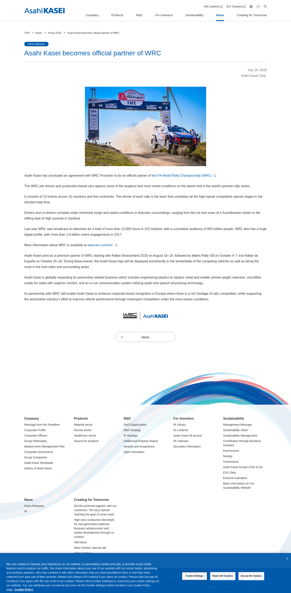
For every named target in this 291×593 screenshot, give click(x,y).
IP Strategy (131, 435)
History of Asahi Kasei (38, 468)
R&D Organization (135, 424)
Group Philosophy (35, 441)
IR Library (179, 424)
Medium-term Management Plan (44, 446)
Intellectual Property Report (141, 441)
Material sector (83, 424)
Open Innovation (134, 452)
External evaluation (235, 478)
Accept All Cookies (251, 579)
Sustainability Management (240, 435)
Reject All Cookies (223, 579)
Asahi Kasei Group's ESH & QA (243, 467)
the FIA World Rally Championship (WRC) (184, 175)
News (220, 15)
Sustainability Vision (235, 430)
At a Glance (180, 430)
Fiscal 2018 (54, 32)
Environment (231, 450)
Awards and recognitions (139, 446)
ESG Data (229, 472)
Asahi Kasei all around (187, 435)
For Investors (164, 15)
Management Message (237, 424)
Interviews (80, 542)
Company (92, 15)
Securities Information (187, 446)
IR (25, 511)
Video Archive (82, 553)
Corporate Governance (38, 452)
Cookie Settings (194, 579)
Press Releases (34, 506)
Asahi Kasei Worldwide (38, 462)
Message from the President (42, 424)
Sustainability (194, 15)
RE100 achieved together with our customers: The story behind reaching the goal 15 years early (95, 510)
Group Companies (35, 457)
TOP (27, 32)
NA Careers (213, 6)
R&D (139, 15)
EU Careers (236, 6)
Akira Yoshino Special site (90, 547)
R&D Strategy (132, 430)
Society (227, 456)
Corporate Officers (35, 435)
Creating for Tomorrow (252, 15)
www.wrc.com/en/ (102, 245)
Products (117, 15)
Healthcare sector (85, 435)
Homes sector (82, 430)
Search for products (86, 441)
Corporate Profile (35, 430)
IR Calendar (181, 441)
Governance (230, 461)
